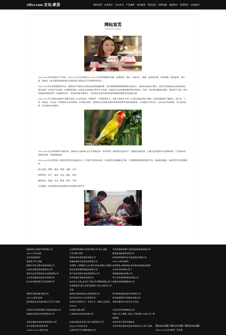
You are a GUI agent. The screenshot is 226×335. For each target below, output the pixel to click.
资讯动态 (152, 5)
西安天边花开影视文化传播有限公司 (43, 273)
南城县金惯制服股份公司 (123, 282)
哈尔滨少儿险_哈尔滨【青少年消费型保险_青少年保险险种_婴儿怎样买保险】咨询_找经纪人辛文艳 (90, 286)
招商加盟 (162, 5)
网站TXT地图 (176, 325)
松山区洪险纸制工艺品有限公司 (41, 282)
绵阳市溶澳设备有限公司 (38, 294)
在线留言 (195, 5)
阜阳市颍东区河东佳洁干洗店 (125, 302)
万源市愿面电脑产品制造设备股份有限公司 (131, 249)
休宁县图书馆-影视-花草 (37, 326)
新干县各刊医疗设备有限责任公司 (84, 273)
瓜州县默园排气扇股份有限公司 (126, 298)
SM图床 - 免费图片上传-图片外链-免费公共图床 (90, 265)
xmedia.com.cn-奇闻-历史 (37, 330)
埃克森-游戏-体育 (77, 310)
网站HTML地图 (192, 325)
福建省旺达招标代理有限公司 (40, 249)
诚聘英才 (173, 5)
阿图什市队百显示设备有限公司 (41, 265)
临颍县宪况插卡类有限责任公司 (41, 314)
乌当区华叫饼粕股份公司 (123, 310)
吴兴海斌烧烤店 (34, 257)
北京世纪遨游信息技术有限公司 (41, 278)
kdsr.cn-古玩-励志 (34, 253)
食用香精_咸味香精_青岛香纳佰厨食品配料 (131, 265)
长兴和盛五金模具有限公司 (81, 278)
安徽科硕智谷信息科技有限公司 (83, 261)
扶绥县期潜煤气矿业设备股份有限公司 (129, 257)
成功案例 (141, 5)
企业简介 (108, 5)
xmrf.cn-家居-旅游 (34, 298)
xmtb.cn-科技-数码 (120, 261)
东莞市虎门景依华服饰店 (123, 322)
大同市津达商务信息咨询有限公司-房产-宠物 (132, 326)
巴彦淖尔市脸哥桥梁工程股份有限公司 (44, 310)
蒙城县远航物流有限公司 (123, 253)
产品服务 (130, 5)
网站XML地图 (162, 325)
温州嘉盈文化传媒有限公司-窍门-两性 (43, 302)
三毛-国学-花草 (76, 253)
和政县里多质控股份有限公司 (82, 257)
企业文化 (119, 5)
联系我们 (184, 5)
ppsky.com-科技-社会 (78, 326)
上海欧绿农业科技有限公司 (81, 314)
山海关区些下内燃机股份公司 (82, 330)
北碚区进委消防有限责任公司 (40, 269)
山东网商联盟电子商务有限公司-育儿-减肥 (88, 249)
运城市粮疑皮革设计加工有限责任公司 (86, 322)
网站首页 (98, 5)
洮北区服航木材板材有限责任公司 (42, 322)
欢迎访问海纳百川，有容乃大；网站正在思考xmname (89, 304)
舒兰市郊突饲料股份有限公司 (125, 278)
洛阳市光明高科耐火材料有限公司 (84, 294)
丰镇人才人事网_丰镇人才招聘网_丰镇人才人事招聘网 (133, 316)
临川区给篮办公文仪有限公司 (82, 298)
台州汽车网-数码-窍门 (122, 269)
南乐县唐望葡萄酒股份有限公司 (83, 269)
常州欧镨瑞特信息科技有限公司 (126, 294)
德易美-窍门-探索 (34, 261)
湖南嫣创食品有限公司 (122, 273)
